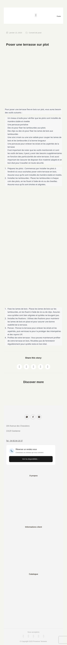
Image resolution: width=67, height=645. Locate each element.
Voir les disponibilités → (31, 459)
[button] (36, 15)
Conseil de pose (35, 33)
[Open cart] (59, 16)
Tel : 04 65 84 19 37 (14, 441)
